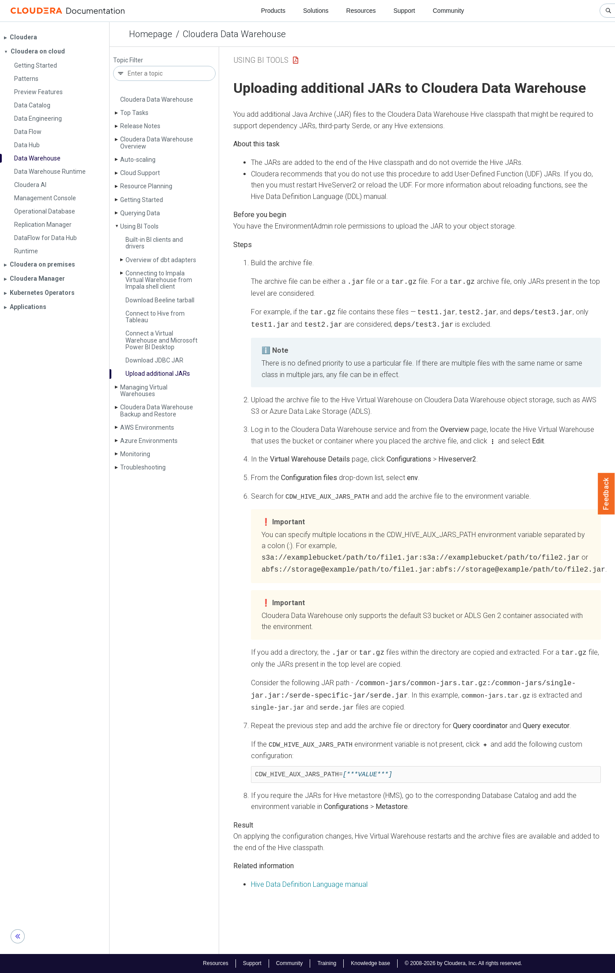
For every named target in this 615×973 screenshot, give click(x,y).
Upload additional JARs (157, 373)
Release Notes (140, 126)
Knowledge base (370, 963)
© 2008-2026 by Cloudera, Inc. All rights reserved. (463, 963)
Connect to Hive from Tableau (155, 317)
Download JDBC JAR (154, 360)
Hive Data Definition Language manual (309, 877)
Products (273, 10)
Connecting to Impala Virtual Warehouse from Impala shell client (158, 280)
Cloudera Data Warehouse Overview (156, 142)
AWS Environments (147, 427)
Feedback (606, 493)
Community (448, 10)
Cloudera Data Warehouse (234, 34)
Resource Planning (146, 186)
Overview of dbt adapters (160, 259)
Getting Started (141, 199)
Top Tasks (134, 112)
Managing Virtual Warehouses (143, 390)
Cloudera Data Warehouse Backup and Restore (156, 410)
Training (326, 963)
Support (404, 10)
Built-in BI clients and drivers (154, 243)
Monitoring (135, 454)
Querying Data (140, 213)
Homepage (150, 34)
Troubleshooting (143, 467)
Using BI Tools (139, 226)
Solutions (316, 10)
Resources (361, 10)
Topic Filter (128, 60)
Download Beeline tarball (159, 300)
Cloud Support (140, 172)
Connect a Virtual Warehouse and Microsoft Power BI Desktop (161, 340)
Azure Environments (149, 440)
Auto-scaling (138, 159)
